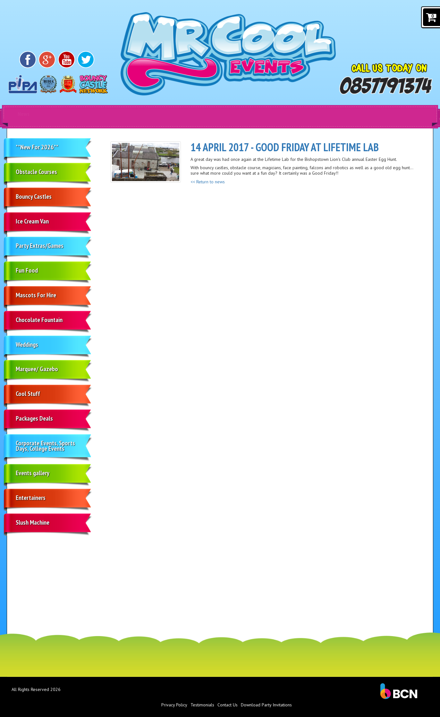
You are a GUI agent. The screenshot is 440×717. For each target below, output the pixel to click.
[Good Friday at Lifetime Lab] (145, 161)
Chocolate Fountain (39, 320)
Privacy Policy (174, 705)
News (24, 114)
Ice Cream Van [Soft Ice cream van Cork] (32, 221)
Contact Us (227, 705)
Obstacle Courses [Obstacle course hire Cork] (36, 172)
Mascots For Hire (36, 295)
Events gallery (32, 473)
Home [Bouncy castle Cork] (119, 114)
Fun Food (27, 270)
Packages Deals (34, 418)
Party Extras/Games (39, 245)
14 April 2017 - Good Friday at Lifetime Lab (284, 147)
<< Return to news (207, 182)
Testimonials (202, 705)
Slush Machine (32, 522)
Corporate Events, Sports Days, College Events (45, 446)
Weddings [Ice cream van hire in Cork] (27, 344)
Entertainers (31, 498)
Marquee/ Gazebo (37, 369)
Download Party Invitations (266, 705)
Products (71, 114)
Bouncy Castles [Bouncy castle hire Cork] (34, 196)
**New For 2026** (37, 147)
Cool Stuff (28, 393)
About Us (164, 114)
